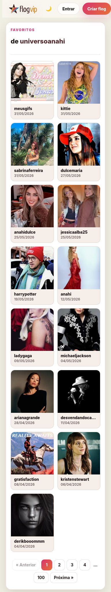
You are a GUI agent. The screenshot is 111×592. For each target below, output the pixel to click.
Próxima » (64, 577)
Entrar (68, 8)
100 (41, 577)
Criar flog (96, 8)
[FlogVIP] (23, 9)
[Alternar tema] (48, 9)
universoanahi (42, 41)
